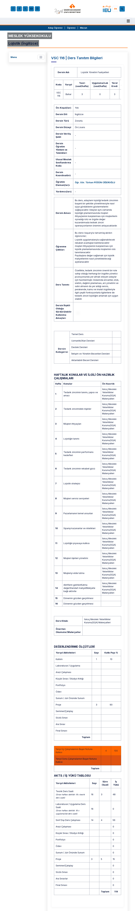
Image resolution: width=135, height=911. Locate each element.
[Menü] (128, 21)
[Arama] (122, 9)
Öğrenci (71, 28)
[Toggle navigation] (40, 57)
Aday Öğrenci (55, 28)
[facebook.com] (19, 8)
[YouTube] (31, 8)
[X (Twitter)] (25, 8)
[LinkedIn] (37, 8)
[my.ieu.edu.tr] (107, 9)
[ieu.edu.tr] (67, 9)
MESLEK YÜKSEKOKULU (29, 36)
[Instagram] (13, 8)
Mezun (83, 28)
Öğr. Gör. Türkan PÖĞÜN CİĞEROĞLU (95, 182)
